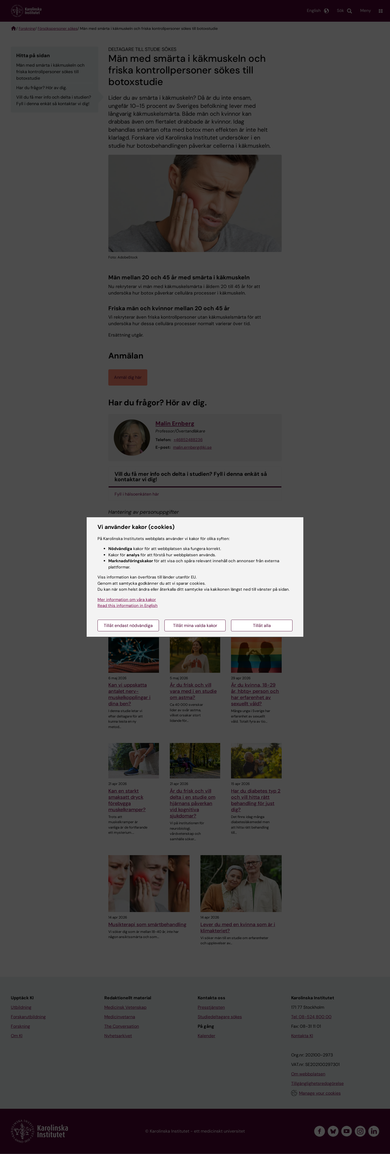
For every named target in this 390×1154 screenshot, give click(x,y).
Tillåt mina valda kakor (195, 625)
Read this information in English (128, 605)
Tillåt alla (262, 625)
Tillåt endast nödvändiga (128, 625)
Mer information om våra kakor (127, 599)
